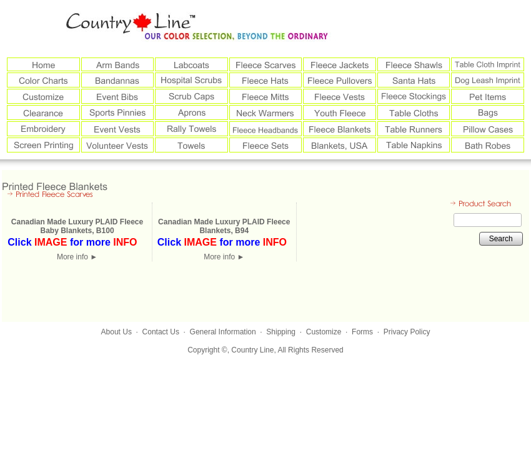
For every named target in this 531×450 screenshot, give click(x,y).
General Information (223, 332)
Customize (324, 332)
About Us (116, 332)
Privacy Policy (407, 332)
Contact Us (160, 332)
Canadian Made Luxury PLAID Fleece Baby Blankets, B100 (77, 226)
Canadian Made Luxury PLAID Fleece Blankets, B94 (224, 226)
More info (77, 256)
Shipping (280, 332)
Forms (362, 332)
